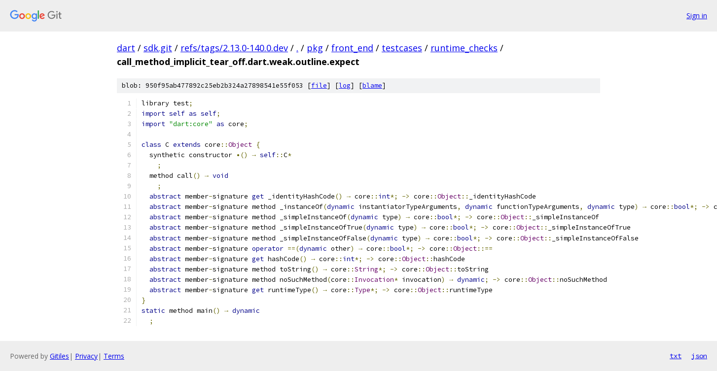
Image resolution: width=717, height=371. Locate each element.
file (319, 85)
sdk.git (157, 48)
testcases (402, 48)
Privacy (86, 356)
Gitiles (59, 356)
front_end (352, 48)
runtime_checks (464, 48)
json (699, 355)
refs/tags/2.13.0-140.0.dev (234, 48)
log (345, 85)
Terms (114, 356)
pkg (315, 48)
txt (675, 355)
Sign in (696, 15)
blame (372, 85)
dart (126, 48)
